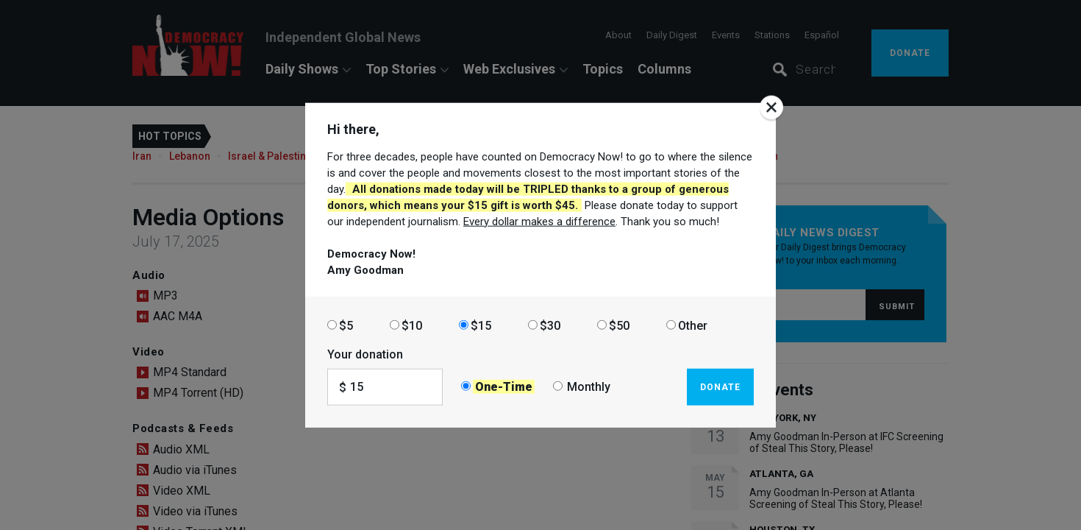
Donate (720, 386)
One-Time (503, 387)
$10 (412, 325)
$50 (619, 325)
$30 (550, 325)
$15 (481, 325)
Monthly (588, 387)
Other (692, 325)
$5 (346, 325)
